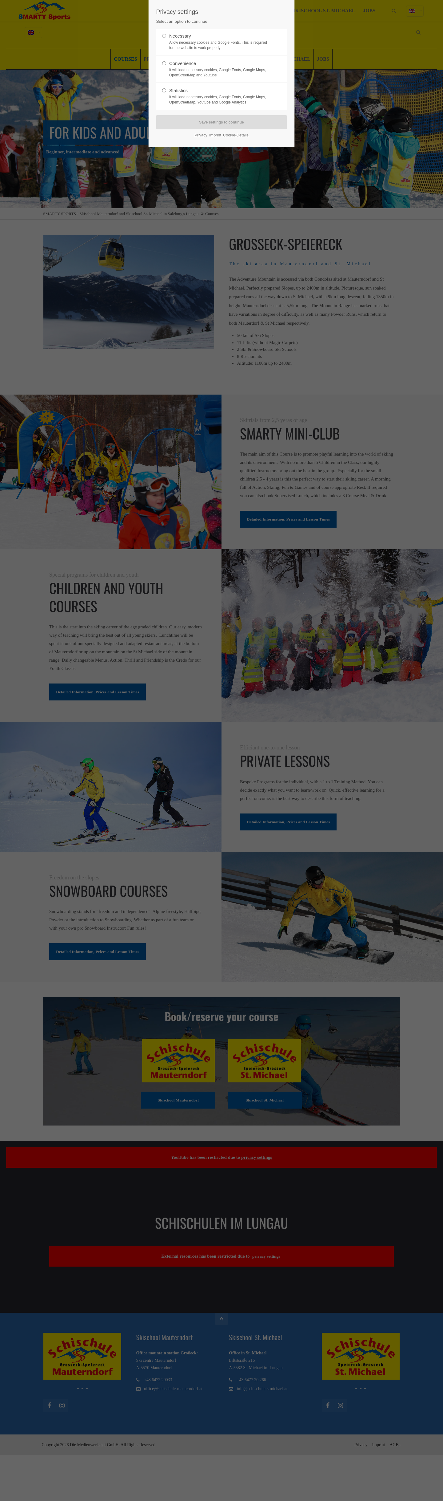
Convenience (219, 69)
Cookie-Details (236, 135)
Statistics (219, 96)
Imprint (215, 135)
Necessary (219, 42)
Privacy (200, 135)
